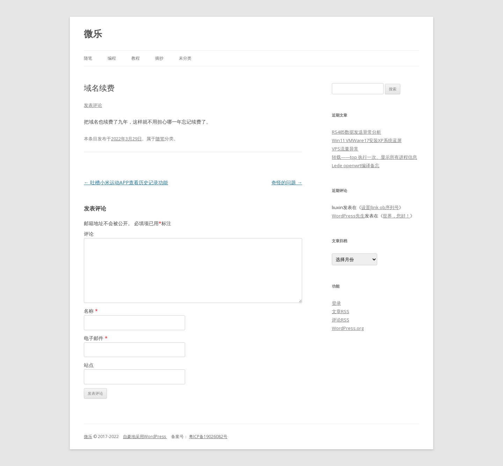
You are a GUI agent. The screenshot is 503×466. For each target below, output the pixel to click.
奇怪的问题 (286, 182)
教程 (135, 58)
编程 (112, 58)
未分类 (185, 58)
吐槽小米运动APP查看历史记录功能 (126, 182)
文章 (340, 311)
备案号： (177, 436)
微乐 (93, 33)
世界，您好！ (396, 216)
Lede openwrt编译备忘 (355, 165)
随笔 (88, 58)
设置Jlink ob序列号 (380, 207)
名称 (91, 311)
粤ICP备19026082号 (208, 436)
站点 (89, 365)
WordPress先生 (348, 216)
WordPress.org (348, 328)
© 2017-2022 (107, 436)
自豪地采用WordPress (145, 436)
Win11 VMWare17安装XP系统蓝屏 (367, 140)
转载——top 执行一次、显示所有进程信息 (374, 157)
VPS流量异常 (345, 149)
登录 (336, 303)
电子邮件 (96, 338)
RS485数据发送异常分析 (356, 132)
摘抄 (159, 58)
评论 (89, 233)
